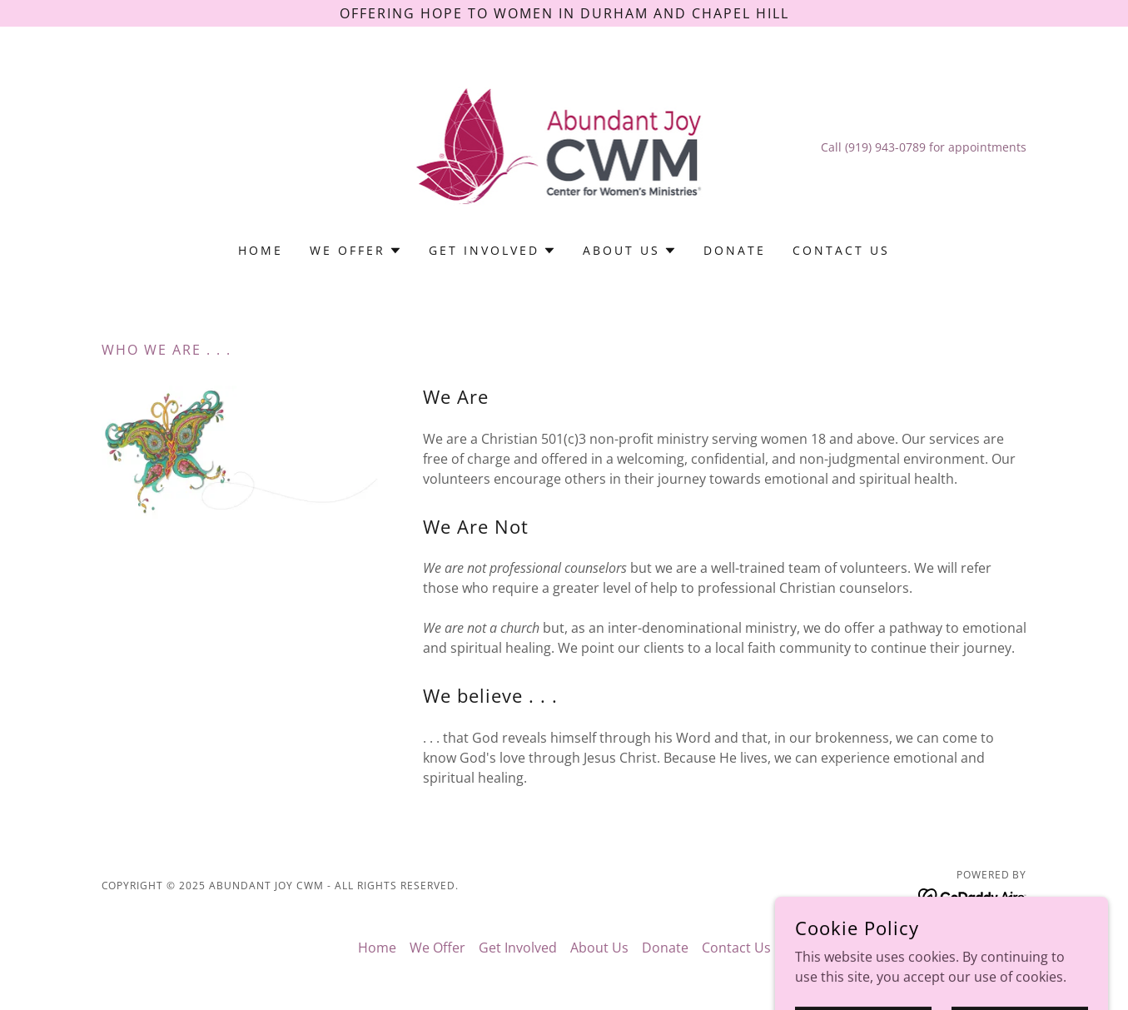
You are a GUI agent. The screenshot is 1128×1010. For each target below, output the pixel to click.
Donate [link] (734, 250)
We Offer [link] (437, 947)
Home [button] (377, 947)
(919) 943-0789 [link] (885, 147)
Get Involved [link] (518, 947)
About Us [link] (599, 947)
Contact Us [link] (841, 250)
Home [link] (260, 250)
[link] (564, 146)
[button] (356, 251)
